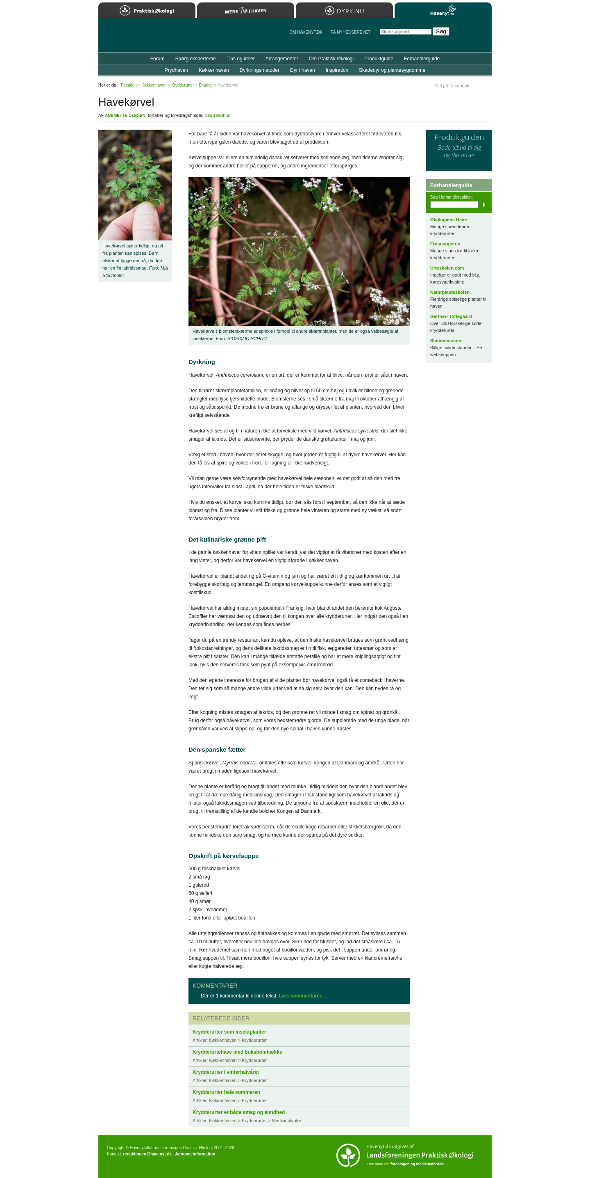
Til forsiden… (134, 38)
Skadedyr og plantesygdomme (392, 70)
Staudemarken (445, 340)
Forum (157, 59)
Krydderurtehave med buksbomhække (237, 1052)
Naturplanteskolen (450, 292)
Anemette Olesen (125, 115)
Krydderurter (182, 85)
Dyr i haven (302, 70)
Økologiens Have (448, 219)
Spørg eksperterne (195, 59)
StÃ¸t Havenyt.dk (473, 35)
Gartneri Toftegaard (451, 316)
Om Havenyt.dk (305, 32)
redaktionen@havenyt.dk (147, 1154)
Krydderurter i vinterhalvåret (226, 1072)
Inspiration (337, 70)
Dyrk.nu (344, 10)
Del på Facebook (452, 85)
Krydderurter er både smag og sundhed (239, 1112)
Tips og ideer (241, 59)
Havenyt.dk (443, 10)
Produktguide (378, 59)
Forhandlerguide (422, 59)
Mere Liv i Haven (245, 10)
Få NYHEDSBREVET (350, 32)
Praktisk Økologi (146, 10)
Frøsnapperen (445, 243)
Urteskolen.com (447, 267)
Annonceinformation (195, 1154)
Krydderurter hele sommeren (226, 1092)
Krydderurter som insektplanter (229, 1032)
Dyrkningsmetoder (259, 70)
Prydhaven (176, 70)
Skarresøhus (217, 115)
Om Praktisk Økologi (331, 59)
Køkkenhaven (214, 70)
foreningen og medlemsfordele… (419, 1164)
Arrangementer (282, 59)
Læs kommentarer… (303, 996)
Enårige (206, 85)
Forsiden (129, 85)
